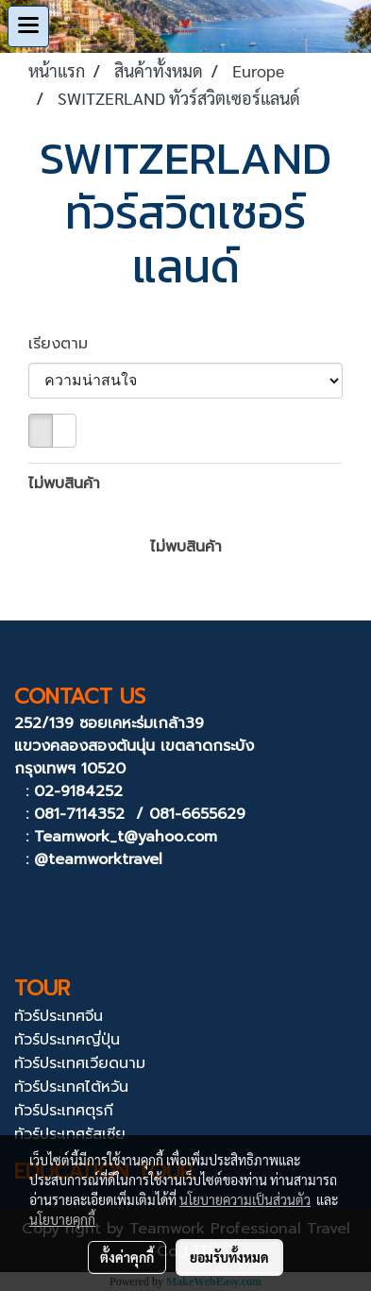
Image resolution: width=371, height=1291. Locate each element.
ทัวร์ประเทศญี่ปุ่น (67, 1039)
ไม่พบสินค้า (64, 483)
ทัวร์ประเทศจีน (58, 1016)
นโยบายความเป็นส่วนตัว (245, 1199)
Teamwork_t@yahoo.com (125, 836)
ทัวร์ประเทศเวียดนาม (79, 1063)
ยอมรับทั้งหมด (229, 1257)
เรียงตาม (66, 343)
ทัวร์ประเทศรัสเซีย (70, 1134)
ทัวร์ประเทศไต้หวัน (71, 1087)
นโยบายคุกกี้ (62, 1219)
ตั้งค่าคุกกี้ (127, 1257)
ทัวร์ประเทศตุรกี (63, 1110)
